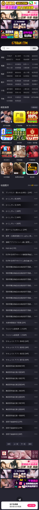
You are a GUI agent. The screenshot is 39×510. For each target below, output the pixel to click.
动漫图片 (35, 81)
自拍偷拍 (18, 64)
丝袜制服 (18, 68)
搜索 (34, 48)
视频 (2, 66)
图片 (2, 82)
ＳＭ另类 (35, 68)
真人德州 (18, 56)
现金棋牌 (26, 59)
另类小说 (18, 92)
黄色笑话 (26, 92)
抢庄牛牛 (35, 59)
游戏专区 (35, 56)
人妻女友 (26, 89)
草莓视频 (26, 97)
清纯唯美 (18, 84)
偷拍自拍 (18, 72)
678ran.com (20, 43)
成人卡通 (26, 72)
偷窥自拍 (10, 81)
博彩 (2, 57)
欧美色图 (26, 81)
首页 (8, 444)
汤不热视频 (34, 97)
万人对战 (26, 56)
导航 (2, 99)
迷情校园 (10, 92)
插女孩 (9, 97)
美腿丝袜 (10, 84)
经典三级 (18, 76)
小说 (2, 90)
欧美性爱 (35, 72)
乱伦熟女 (26, 76)
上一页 (16, 444)
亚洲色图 (18, 81)
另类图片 (35, 84)
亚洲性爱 (10, 72)
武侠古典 (35, 89)
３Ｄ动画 (35, 64)
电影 (2, 74)
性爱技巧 (35, 92)
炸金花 (18, 59)
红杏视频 (10, 101)
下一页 (23, 444)
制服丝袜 (10, 76)
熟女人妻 (10, 68)
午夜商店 (18, 97)
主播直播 (26, 68)
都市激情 (10, 89)
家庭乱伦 (18, 89)
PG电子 (9, 56)
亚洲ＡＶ (10, 64)
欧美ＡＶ (26, 64)
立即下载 (31, 505)
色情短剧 (18, 101)
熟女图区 (26, 84)
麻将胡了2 (9, 59)
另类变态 (35, 76)
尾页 (30, 444)
